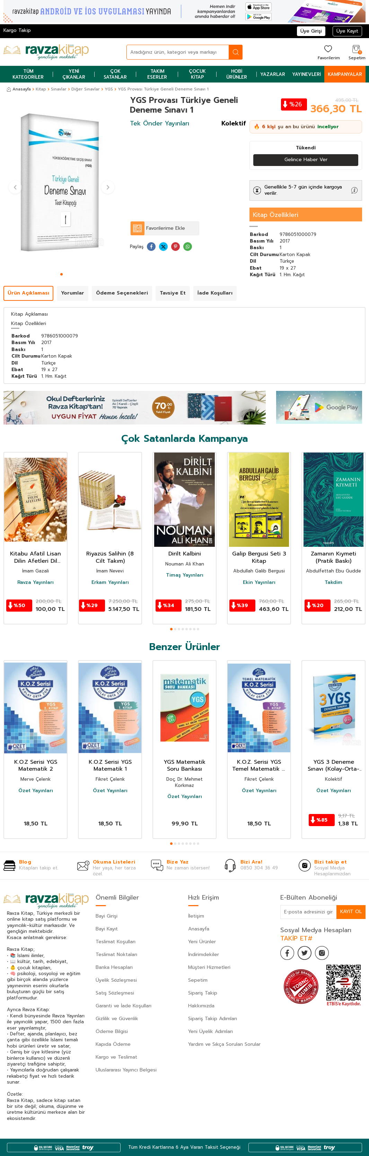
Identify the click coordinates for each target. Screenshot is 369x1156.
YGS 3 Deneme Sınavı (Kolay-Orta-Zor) (333, 766)
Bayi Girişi (106, 916)
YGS (109, 89)
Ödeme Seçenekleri (122, 293)
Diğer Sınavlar (85, 89)
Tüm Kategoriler (28, 74)
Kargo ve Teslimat (116, 1057)
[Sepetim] (356, 52)
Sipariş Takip (202, 993)
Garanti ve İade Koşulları (123, 1005)
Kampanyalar (345, 74)
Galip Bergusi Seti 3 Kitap (259, 557)
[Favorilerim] (328, 52)
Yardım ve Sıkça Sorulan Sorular (224, 1044)
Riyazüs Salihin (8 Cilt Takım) (110, 557)
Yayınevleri (306, 74)
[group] (61, 183)
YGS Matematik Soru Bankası (184, 766)
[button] (61, 274)
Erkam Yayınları (110, 582)
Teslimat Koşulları (115, 941)
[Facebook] (287, 953)
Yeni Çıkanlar (73, 74)
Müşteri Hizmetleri (209, 967)
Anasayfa (19, 89)
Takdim (333, 582)
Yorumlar (72, 293)
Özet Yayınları (35, 791)
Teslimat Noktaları (116, 954)
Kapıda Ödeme (113, 1044)
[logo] (46, 52)
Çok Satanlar (115, 74)
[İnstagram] (322, 953)
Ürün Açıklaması (28, 293)
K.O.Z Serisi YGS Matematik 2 (35, 766)
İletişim (196, 916)
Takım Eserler (157, 74)
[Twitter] (304, 953)
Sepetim (198, 980)
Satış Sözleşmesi (115, 993)
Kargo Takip (17, 30)
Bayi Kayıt (107, 928)
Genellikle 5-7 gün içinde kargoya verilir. (303, 190)
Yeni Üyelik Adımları (210, 1031)
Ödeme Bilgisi (112, 1031)
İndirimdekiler (203, 954)
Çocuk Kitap (197, 74)
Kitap (41, 89)
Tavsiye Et (173, 293)
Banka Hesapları (114, 967)
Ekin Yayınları (259, 582)
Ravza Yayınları (35, 582)
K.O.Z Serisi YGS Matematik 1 (110, 766)
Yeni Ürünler (202, 941)
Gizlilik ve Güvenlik (117, 1018)
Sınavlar (59, 89)
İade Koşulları (214, 293)
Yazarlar (272, 74)
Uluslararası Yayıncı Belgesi (126, 1070)
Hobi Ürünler (236, 74)
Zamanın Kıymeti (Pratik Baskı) (333, 557)
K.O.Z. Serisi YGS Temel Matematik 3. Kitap (259, 766)
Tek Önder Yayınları (159, 123)
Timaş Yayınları (184, 575)
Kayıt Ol (351, 911)
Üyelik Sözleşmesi (116, 980)
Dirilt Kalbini (184, 554)
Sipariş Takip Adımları (212, 1018)
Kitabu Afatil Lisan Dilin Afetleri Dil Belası (35, 557)
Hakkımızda (201, 1005)
